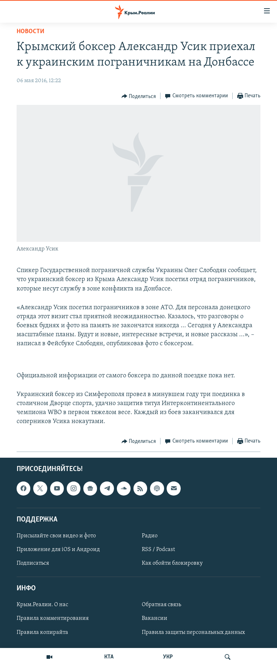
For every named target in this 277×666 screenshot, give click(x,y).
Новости (30, 31)
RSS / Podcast (158, 549)
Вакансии (154, 618)
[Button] (139, 96)
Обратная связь (161, 605)
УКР (168, 657)
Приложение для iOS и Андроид (58, 549)
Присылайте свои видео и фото (56, 536)
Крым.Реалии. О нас (42, 605)
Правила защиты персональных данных (193, 632)
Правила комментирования (53, 618)
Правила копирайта (42, 632)
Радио (150, 536)
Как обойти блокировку (172, 563)
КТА (109, 657)
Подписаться (33, 563)
